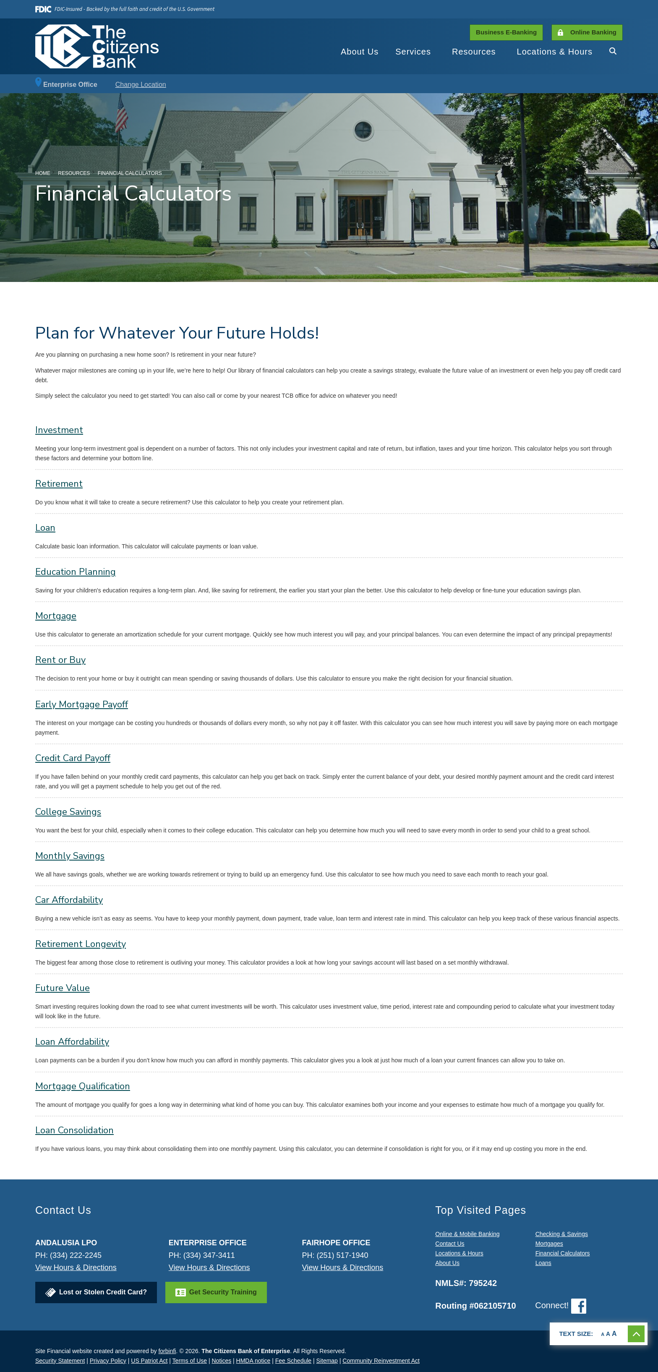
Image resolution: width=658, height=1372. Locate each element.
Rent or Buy (60, 660)
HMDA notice (253, 1360)
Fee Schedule (293, 1360)
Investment (59, 430)
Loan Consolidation (74, 1130)
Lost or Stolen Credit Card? (103, 1292)
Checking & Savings (561, 1234)
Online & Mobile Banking (467, 1234)
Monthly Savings (69, 856)
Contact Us (449, 1243)
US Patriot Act (149, 1360)
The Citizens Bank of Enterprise (245, 1351)
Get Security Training (223, 1292)
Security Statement (60, 1360)
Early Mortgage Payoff (81, 704)
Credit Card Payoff (72, 758)
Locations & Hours (555, 51)
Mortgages (549, 1243)
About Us (360, 51)
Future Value (62, 988)
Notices (221, 1360)
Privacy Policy (108, 1360)
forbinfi (167, 1351)
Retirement (59, 483)
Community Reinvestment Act (381, 1360)
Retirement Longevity (80, 944)
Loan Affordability (72, 1042)
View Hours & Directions (76, 1267)
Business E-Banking (506, 32)
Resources (474, 51)
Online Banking (593, 32)
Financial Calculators (562, 1253)
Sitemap (327, 1360)
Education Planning (75, 572)
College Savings (68, 812)
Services (413, 51)
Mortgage (55, 616)
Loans (543, 1263)
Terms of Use (189, 1360)
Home (42, 173)
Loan (45, 528)
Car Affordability (69, 900)
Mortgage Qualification (82, 1086)
